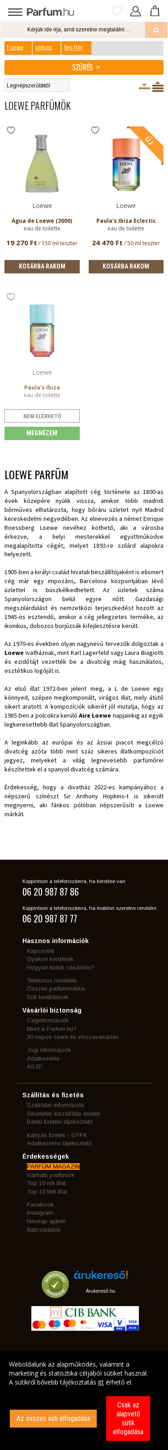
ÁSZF (35, 1066)
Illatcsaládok (44, 1229)
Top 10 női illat (46, 1183)
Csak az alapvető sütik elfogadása (128, 1418)
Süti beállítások (48, 997)
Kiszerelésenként (144, 86)
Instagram (40, 1212)
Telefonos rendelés (52, 980)
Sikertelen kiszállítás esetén (63, 1113)
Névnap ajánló (46, 1221)
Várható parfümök (51, 1175)
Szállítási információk (56, 1105)
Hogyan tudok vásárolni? (61, 967)
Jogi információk (49, 1050)
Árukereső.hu (100, 1291)
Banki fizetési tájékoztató (60, 1121)
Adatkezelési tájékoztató (59, 1143)
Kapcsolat (40, 951)
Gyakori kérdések (50, 959)
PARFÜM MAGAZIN (53, 1166)
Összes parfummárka (56, 988)
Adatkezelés (43, 1058)
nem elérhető (42, 416)
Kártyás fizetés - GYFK (57, 1135)
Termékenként (158, 86)
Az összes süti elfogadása (53, 1418)
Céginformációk (48, 1020)
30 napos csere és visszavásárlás (73, 1037)
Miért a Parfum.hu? (52, 1029)
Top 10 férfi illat (47, 1191)
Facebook (40, 1204)
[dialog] (84, 1400)
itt (101, 1382)
